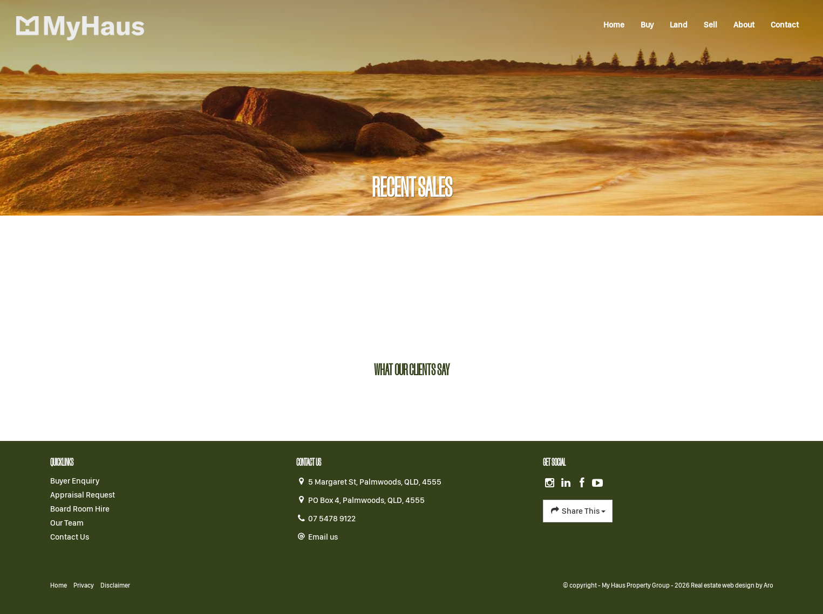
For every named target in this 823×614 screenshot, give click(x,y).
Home (613, 25)
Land (679, 25)
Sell (710, 25)
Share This (578, 510)
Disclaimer (115, 585)
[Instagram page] (551, 483)
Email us (323, 537)
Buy (647, 25)
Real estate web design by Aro (732, 585)
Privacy (83, 585)
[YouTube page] (598, 483)
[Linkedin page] (567, 483)
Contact (785, 25)
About (743, 25)
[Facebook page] (583, 483)
